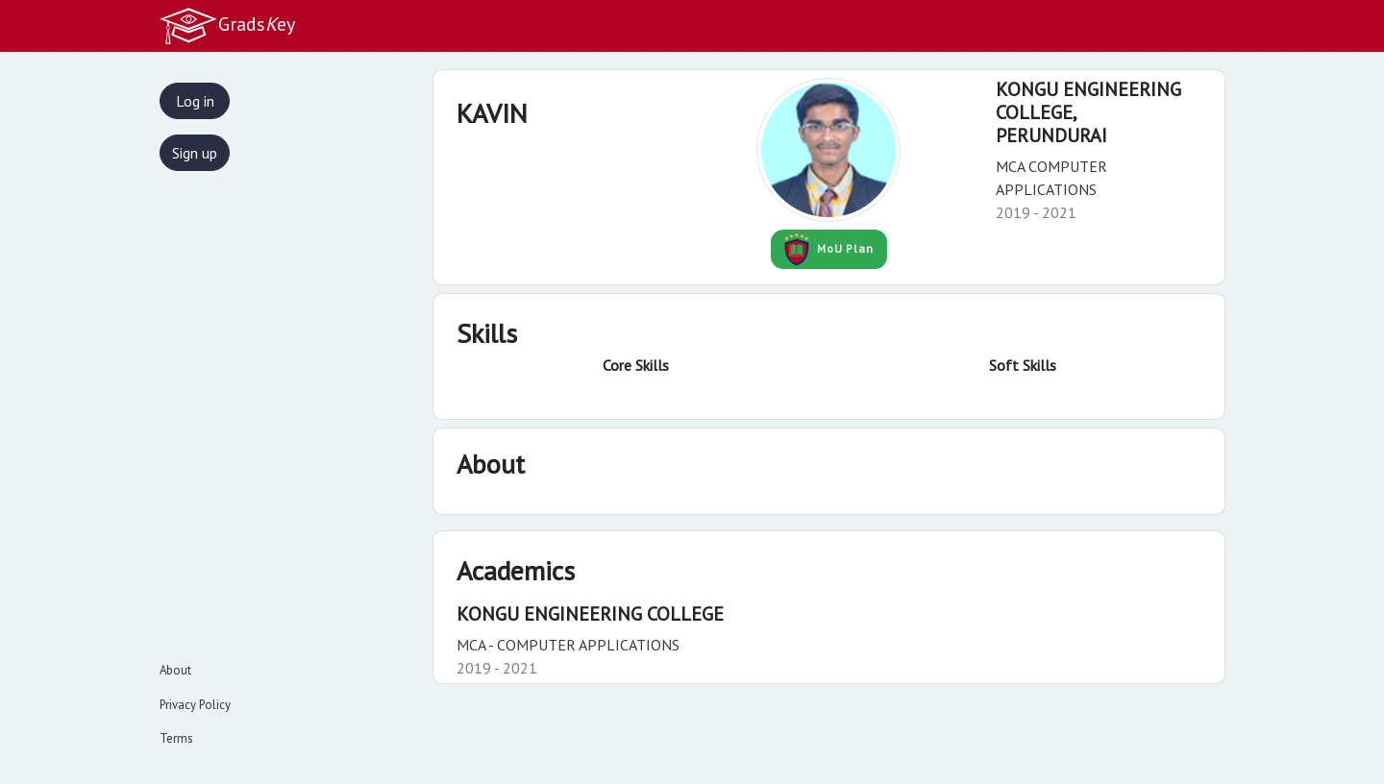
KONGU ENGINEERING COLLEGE (590, 613)
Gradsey (227, 26)
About (175, 670)
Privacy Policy (195, 705)
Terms (176, 738)
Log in (195, 100)
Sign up (194, 152)
